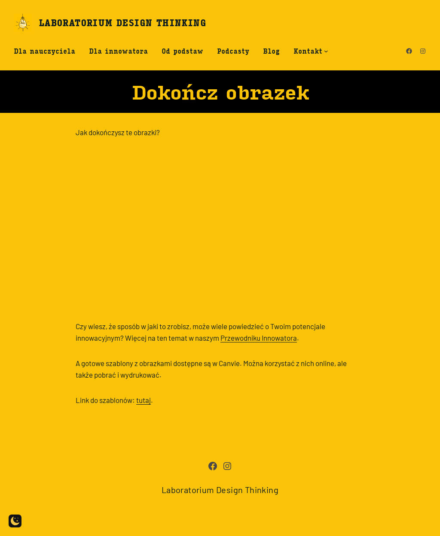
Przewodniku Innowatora (258, 337)
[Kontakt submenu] (326, 51)
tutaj (143, 400)
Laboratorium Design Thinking (122, 22)
